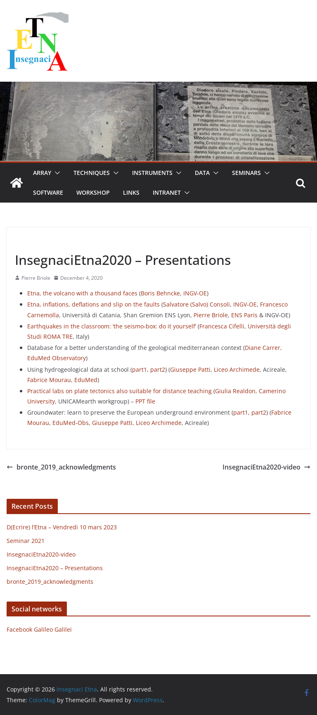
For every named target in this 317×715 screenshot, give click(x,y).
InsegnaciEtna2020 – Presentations (55, 568)
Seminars (246, 173)
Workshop (93, 192)
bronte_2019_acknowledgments (61, 467)
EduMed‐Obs (70, 423)
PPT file (145, 401)
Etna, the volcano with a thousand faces (82, 293)
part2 (157, 369)
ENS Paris (243, 315)
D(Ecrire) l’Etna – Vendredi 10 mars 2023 (62, 527)
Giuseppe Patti (190, 369)
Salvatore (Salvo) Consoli (196, 304)
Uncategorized (35, 241)
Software (48, 192)
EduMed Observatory (56, 358)
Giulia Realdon (235, 391)
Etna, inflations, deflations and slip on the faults (93, 304)
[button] (55, 173)
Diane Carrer (262, 348)
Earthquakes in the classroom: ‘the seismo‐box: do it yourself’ (111, 326)
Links (131, 192)
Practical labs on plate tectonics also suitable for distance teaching (119, 391)
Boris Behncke (160, 293)
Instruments (152, 173)
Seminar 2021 (26, 541)
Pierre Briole (35, 277)
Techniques (91, 173)
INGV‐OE (195, 293)
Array (42, 173)
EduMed (85, 380)
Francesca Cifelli (221, 326)
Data (202, 173)
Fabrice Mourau (49, 380)
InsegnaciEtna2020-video (266, 467)
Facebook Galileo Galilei (39, 629)
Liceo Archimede (237, 369)
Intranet (167, 192)
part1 (139, 369)
